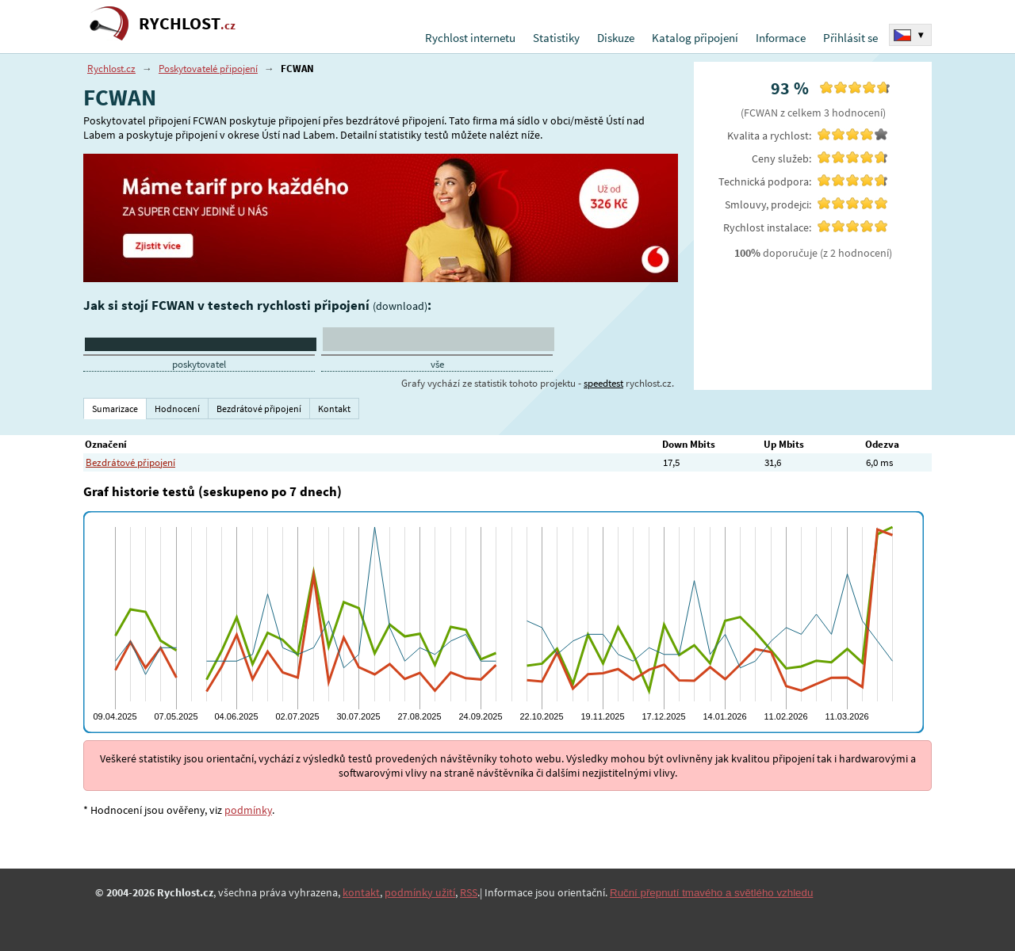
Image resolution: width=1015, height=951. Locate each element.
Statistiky (556, 37)
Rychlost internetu (470, 37)
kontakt (361, 892)
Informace (781, 37)
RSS (468, 892)
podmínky (248, 810)
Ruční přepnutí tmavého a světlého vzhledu (711, 893)
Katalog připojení (695, 37)
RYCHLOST (187, 23)
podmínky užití (420, 892)
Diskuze (615, 37)
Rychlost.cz (111, 68)
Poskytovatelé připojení (208, 68)
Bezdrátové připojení (130, 462)
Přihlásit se (850, 37)
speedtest (603, 383)
